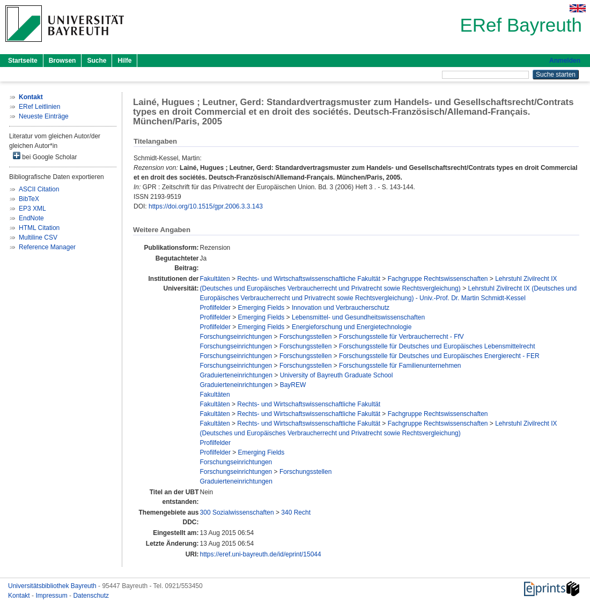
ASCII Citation (39, 189)
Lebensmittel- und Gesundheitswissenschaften (358, 317)
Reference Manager (47, 247)
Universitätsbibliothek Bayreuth (53, 586)
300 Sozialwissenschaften (237, 512)
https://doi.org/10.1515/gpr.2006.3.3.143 (206, 206)
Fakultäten (215, 279)
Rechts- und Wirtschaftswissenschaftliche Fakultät (308, 279)
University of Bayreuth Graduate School (336, 375)
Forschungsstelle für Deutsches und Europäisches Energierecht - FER (439, 356)
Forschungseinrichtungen (236, 336)
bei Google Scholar (45, 156)
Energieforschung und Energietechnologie (352, 327)
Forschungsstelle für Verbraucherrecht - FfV (401, 336)
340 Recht (296, 512)
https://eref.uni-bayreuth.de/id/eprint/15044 (260, 554)
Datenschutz (91, 595)
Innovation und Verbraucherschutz (340, 307)
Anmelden (564, 60)
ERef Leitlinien (39, 106)
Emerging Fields (261, 307)
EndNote (31, 218)
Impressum (52, 595)
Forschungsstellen (305, 336)
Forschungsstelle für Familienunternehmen (400, 365)
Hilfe (124, 60)
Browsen (62, 60)
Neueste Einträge (44, 116)
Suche (96, 60)
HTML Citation (39, 228)
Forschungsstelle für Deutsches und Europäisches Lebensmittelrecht (437, 346)
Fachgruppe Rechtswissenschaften (438, 279)
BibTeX (29, 199)
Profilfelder (215, 307)
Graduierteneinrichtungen (236, 375)
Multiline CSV (38, 237)
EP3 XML (32, 208)
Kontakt (20, 595)
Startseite (23, 60)
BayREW (293, 385)
